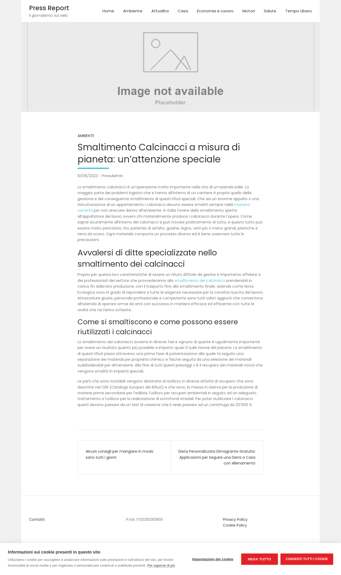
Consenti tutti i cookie (307, 559)
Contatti (37, 519)
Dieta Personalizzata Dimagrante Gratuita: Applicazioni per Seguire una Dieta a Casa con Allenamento (216, 457)
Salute (270, 11)
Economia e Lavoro (215, 11)
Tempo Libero (298, 11)
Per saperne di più (161, 565)
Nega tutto (259, 559)
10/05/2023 (88, 175)
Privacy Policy (235, 519)
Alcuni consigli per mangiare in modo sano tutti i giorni (119, 454)
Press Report (49, 8)
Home (108, 11)
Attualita (160, 11)
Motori (249, 11)
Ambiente (132, 11)
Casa (183, 11)
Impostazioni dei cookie (212, 559)
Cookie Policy (235, 525)
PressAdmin (112, 175)
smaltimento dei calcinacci (200, 280)
